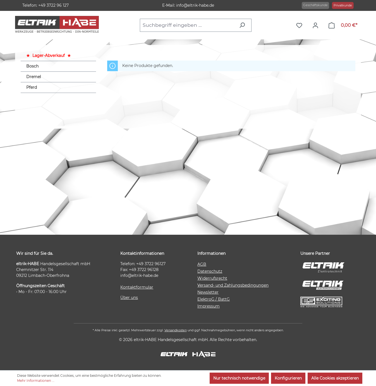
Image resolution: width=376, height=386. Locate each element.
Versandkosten (175, 330)
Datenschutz (209, 271)
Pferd (31, 87)
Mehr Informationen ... (35, 380)
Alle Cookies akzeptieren (335, 378)
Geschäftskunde (315, 5)
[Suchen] (244, 25)
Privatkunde (343, 5)
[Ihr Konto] (317, 25)
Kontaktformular (136, 287)
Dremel (33, 76)
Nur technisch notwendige (239, 378)
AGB (201, 264)
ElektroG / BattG (213, 299)
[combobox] (188, 25)
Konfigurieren (288, 378)
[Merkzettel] (301, 25)
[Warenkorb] (343, 25)
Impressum (208, 306)
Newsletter (208, 292)
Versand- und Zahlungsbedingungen (233, 285)
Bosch (32, 66)
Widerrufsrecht (212, 278)
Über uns (129, 297)
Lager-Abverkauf (48, 55)
